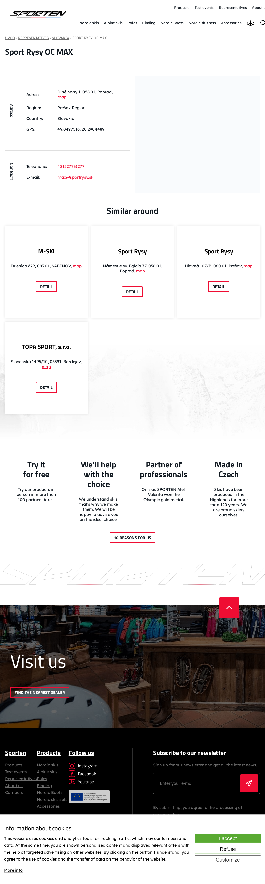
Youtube (81, 781)
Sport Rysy (132, 251)
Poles (132, 23)
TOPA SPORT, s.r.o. (46, 346)
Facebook (82, 773)
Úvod (10, 38)
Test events (16, 771)
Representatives (21, 778)
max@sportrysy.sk (75, 177)
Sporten (15, 752)
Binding (148, 23)
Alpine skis (113, 23)
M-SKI (46, 251)
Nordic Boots (172, 23)
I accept (228, 838)
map (61, 96)
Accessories (231, 23)
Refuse (228, 849)
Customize (228, 860)
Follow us (81, 752)
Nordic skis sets (202, 23)
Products (14, 764)
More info (13, 870)
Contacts (14, 792)
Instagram (83, 765)
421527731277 (71, 166)
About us (14, 785)
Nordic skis (89, 23)
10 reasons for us (132, 537)
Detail (46, 286)
